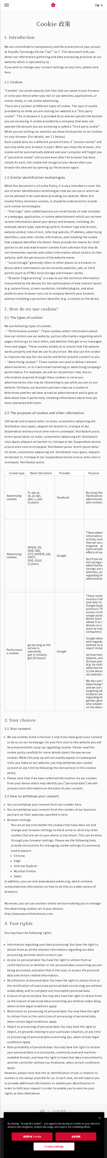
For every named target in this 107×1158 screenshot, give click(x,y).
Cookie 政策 (59, 1110)
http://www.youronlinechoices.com (28, 914)
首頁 (42, 1110)
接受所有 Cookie (32, 1136)
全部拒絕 (75, 1136)
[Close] (99, 1118)
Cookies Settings (53, 1146)
